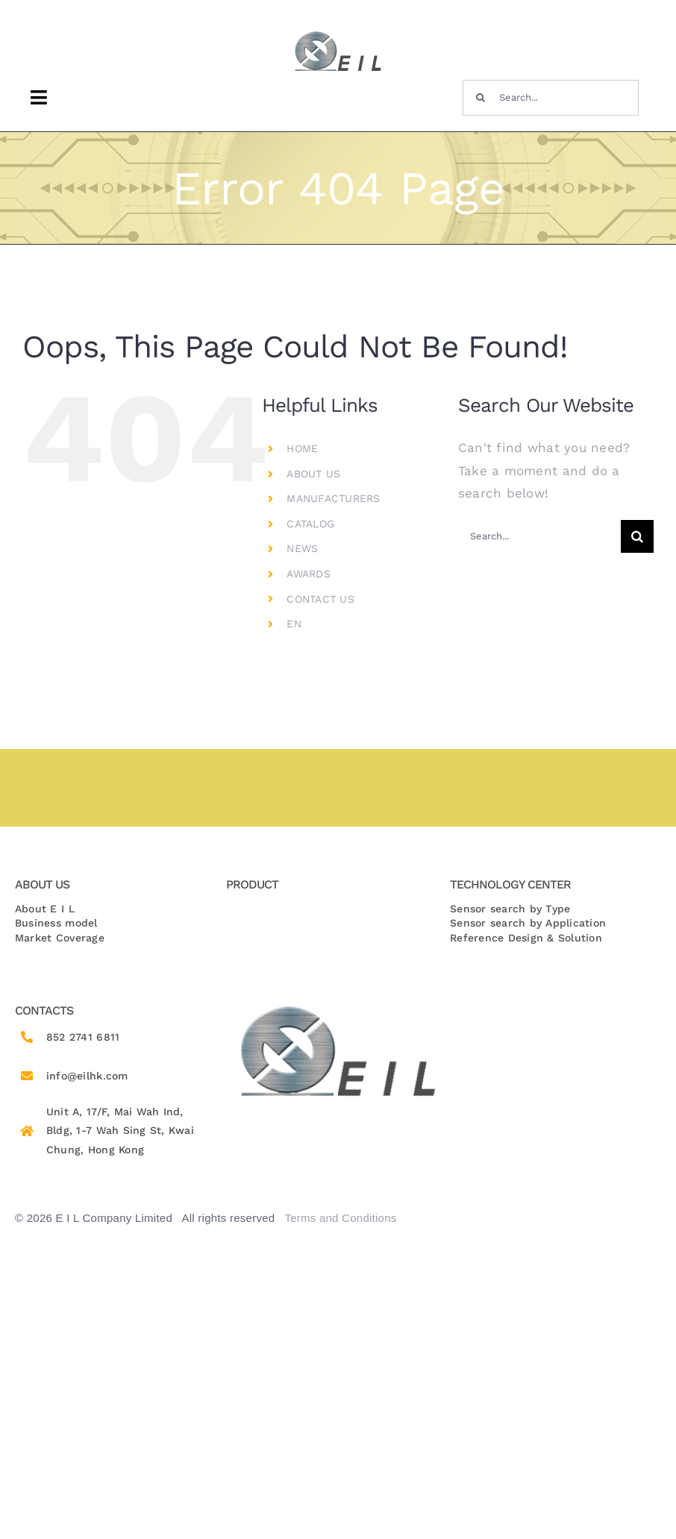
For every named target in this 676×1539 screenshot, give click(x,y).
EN (294, 624)
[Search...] (551, 98)
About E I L (45, 909)
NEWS (302, 548)
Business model (56, 923)
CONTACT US (320, 599)
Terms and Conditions (340, 1218)
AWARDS (309, 574)
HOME (302, 448)
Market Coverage (59, 938)
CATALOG (310, 524)
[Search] (480, 98)
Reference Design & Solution (526, 938)
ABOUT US (313, 474)
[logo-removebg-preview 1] (338, 36)
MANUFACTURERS (333, 498)
